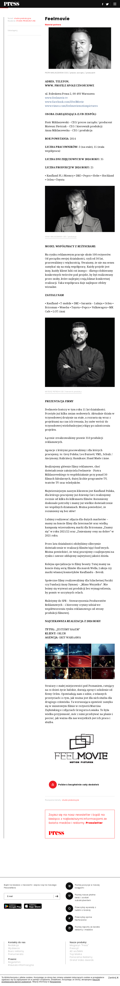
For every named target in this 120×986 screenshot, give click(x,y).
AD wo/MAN (76, 951)
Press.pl (74, 948)
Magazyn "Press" (79, 945)
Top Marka (76, 954)
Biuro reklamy (16, 951)
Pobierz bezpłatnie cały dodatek (78, 784)
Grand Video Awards (82, 960)
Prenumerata (15, 954)
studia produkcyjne (70, 800)
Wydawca (14, 948)
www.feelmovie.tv (56, 97)
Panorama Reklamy (81, 957)
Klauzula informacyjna (21, 965)
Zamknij (113, 977)
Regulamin (14, 962)
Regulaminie (55, 982)
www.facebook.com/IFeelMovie (64, 101)
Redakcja (13, 945)
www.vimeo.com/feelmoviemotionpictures (71, 106)
